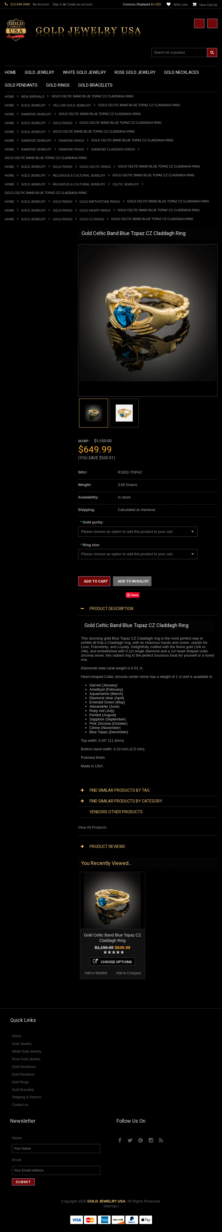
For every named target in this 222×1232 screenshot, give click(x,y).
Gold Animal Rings (20, 416)
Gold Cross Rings (19, 441)
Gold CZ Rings (92, 219)
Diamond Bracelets (20, 699)
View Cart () (208, 5)
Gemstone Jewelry (20, 743)
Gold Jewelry (33, 105)
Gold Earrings (16, 484)
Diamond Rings (71, 140)
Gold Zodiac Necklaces (24, 316)
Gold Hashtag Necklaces (25, 268)
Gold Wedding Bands (22, 479)
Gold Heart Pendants (22, 364)
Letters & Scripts (18, 608)
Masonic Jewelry (18, 556)
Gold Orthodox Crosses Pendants (32, 373)
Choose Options (37, 900)
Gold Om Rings (17, 469)
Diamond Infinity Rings (23, 728)
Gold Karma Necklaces (24, 292)
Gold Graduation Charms (25, 330)
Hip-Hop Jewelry (18, 594)
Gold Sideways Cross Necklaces (31, 311)
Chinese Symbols (19, 579)
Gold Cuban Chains (21, 517)
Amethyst (12, 752)
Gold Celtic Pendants (22, 354)
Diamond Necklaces (21, 642)
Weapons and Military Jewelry (29, 584)
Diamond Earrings (19, 695)
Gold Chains (15, 512)
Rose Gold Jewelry (20, 627)
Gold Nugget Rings (20, 464)
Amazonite (13, 747)
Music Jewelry (16, 613)
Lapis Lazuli (14, 762)
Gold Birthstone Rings (100, 201)
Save (135, 595)
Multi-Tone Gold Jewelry (24, 632)
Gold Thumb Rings (20, 474)
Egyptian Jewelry (19, 536)
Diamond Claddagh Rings (113, 149)
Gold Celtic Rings (95, 166)
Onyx (9, 766)
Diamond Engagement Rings (28, 723)
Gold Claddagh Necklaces (26, 258)
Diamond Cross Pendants (26, 675)
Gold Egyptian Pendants (25, 388)
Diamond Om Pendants (24, 690)
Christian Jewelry (19, 551)
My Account (41, 4)
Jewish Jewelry (17, 570)
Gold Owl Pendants (21, 393)
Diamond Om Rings (21, 738)
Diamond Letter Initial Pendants (30, 680)
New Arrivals (33, 96)
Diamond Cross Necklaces (26, 647)
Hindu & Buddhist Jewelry (26, 560)
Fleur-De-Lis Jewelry (22, 604)
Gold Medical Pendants (24, 335)
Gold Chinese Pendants (24, 325)
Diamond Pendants (20, 671)
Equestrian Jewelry (20, 589)
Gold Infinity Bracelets (23, 508)
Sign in (57, 4)
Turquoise (13, 786)
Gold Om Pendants (20, 378)
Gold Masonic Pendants (24, 383)
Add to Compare (54, 912)
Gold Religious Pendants (25, 349)
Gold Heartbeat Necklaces (26, 273)
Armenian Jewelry (19, 531)
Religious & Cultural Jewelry (79, 175)
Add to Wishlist (21, 912)
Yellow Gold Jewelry (72, 105)
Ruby (9, 771)
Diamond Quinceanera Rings (28, 714)
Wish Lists (180, 4)
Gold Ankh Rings (18, 426)
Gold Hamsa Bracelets (23, 503)
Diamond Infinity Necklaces (27, 661)
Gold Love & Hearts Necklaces (30, 301)
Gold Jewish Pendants (23, 368)
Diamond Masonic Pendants (28, 685)
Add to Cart (95, 581)
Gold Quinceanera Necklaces (29, 306)
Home (9, 96)
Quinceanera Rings (20, 421)
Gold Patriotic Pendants (24, 345)
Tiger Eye (12, 781)
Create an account (79, 4)
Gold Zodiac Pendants (23, 340)
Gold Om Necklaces (21, 287)
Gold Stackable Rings (22, 412)
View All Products (92, 827)
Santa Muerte (16, 541)
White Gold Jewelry (21, 623)
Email (16, 1165)
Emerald (11, 757)
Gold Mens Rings (19, 460)
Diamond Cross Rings (23, 709)
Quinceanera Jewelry (22, 575)
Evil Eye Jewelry (18, 599)
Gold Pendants (17, 321)
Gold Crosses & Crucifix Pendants (33, 359)
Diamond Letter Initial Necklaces (31, 656)
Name (17, 1143)
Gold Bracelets (17, 488)
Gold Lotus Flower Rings (25, 455)
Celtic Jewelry (126, 184)
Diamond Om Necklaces (25, 666)
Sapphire (12, 776)
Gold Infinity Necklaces (23, 282)
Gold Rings (62, 123)
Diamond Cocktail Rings (24, 718)
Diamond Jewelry (36, 114)
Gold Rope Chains (20, 522)
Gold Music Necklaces (23, 297)
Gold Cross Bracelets (22, 498)
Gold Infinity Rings (20, 450)
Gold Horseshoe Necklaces (27, 277)
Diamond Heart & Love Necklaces (32, 651)
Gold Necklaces (18, 254)
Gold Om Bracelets (20, 493)
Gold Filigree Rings (20, 407)
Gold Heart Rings (95, 210)
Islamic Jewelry (17, 565)
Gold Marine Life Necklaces (27, 263)
